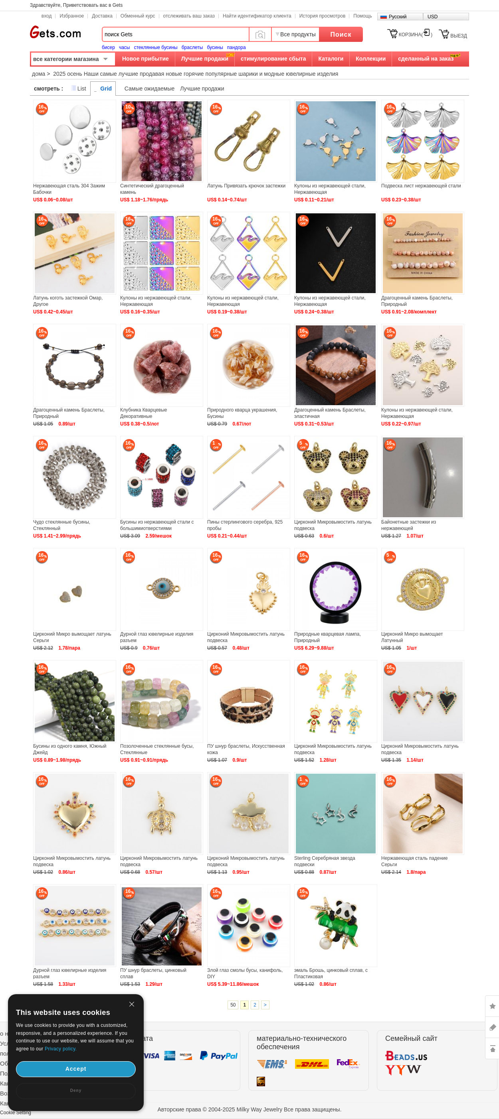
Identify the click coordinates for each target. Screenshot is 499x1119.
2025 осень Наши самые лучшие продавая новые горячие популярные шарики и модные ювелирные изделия (195, 74)
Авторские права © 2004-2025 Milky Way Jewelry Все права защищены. (249, 1109)
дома (38, 74)
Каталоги (330, 58)
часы (124, 47)
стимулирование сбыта (273, 58)
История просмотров (322, 16)
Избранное (71, 16)
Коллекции (371, 58)
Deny (75, 1090)
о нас (7, 1033)
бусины (215, 47)
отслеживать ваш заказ (189, 16)
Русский (398, 17)
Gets (55, 32)
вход (47, 16)
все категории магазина (66, 59)
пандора (236, 47)
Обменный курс (138, 16)
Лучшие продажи (204, 58)
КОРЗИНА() (415, 34)
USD (433, 17)
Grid (106, 88)
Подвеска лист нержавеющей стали (421, 186)
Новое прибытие (145, 58)
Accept (76, 1069)
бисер (108, 47)
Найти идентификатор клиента (257, 16)
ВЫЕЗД (458, 36)
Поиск (340, 34)
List (81, 88)
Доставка (102, 16)
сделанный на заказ (425, 58)
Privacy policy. (61, 1049)
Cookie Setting (15, 1112)
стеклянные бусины (156, 47)
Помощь (362, 16)
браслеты (192, 47)
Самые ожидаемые (149, 88)
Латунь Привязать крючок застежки (246, 186)
